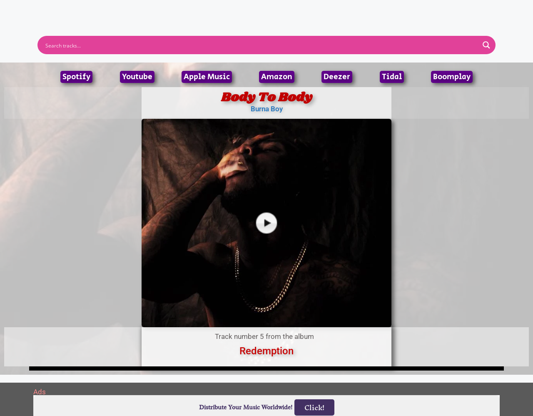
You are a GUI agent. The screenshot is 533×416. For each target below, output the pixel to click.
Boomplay (452, 77)
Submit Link (314, 12)
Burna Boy (267, 109)
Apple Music (207, 77)
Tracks (269, 12)
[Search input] (261, 45)
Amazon (276, 77)
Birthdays (368, 12)
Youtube (137, 77)
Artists (191, 12)
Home (155, 12)
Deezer (337, 77)
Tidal (392, 77)
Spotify (76, 77)
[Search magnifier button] (486, 45)
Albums (230, 12)
